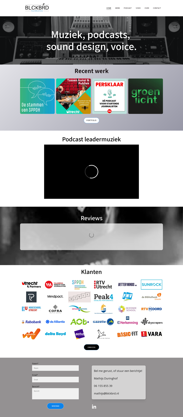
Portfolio (91, 120)
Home (108, 8)
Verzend (55, 410)
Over (147, 8)
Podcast (128, 8)
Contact (157, 8)
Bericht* (35, 390)
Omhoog (91, 348)
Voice (138, 8)
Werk (117, 8)
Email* (35, 379)
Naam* (35, 367)
